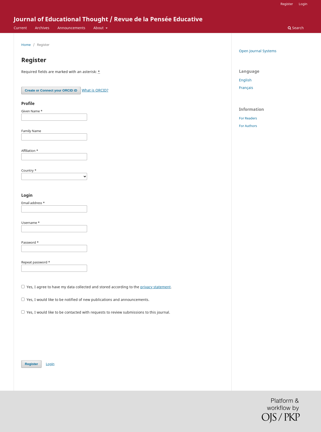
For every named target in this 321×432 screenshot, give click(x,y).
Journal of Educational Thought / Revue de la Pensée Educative (108, 19)
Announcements (71, 27)
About (99, 27)
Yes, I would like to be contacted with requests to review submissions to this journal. (95, 312)
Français (246, 87)
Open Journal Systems (257, 50)
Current (20, 27)
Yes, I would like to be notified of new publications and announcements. (85, 299)
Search (296, 27)
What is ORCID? (95, 90)
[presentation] (59, 337)
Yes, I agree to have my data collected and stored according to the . (96, 286)
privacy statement (155, 286)
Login (303, 4)
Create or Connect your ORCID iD (51, 90)
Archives (42, 27)
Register (286, 4)
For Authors (248, 125)
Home (26, 44)
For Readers (248, 118)
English (245, 80)
